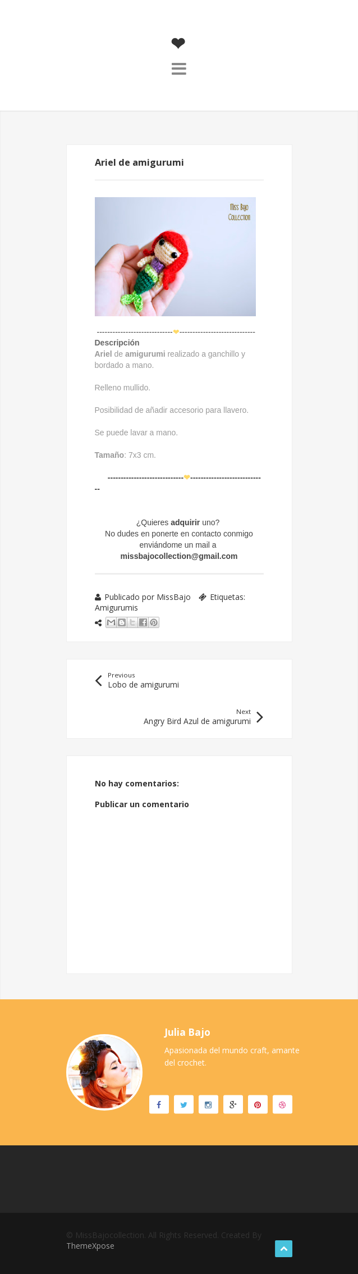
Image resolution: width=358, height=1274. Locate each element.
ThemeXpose (90, 1245)
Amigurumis (116, 607)
